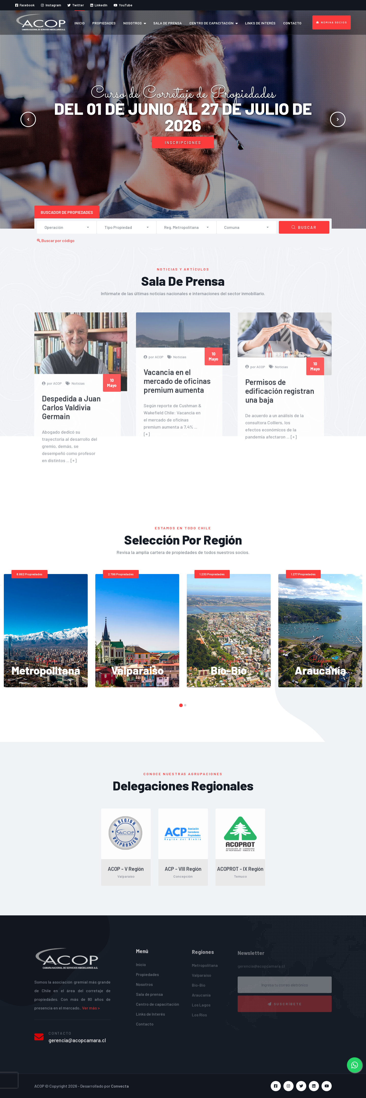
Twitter (75, 5)
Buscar (304, 227)
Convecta (120, 1086)
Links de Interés (260, 23)
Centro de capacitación (211, 23)
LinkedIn (98, 5)
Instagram (51, 5)
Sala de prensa (167, 23)
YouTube (123, 5)
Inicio (79, 23)
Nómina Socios (331, 22)
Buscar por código (55, 240)
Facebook (25, 5)
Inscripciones (183, 142)
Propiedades (104, 23)
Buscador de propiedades (67, 212)
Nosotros (132, 23)
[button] (67, 227)
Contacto (292, 23)
